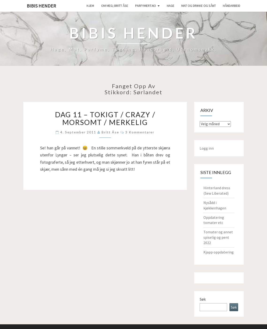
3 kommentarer (139, 132)
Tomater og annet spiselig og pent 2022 (218, 237)
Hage (170, 6)
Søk (203, 299)
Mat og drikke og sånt (198, 6)
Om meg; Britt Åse (114, 6)
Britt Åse (110, 132)
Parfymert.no (145, 6)
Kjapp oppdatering (218, 252)
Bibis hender (41, 6)
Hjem (90, 6)
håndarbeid (231, 6)
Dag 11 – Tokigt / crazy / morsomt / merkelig (105, 118)
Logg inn (207, 148)
